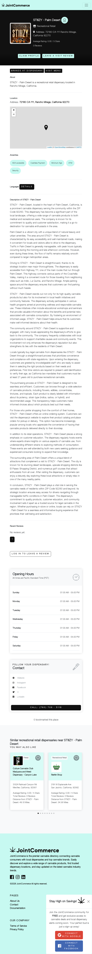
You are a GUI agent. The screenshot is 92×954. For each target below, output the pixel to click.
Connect (69, 935)
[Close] (88, 901)
